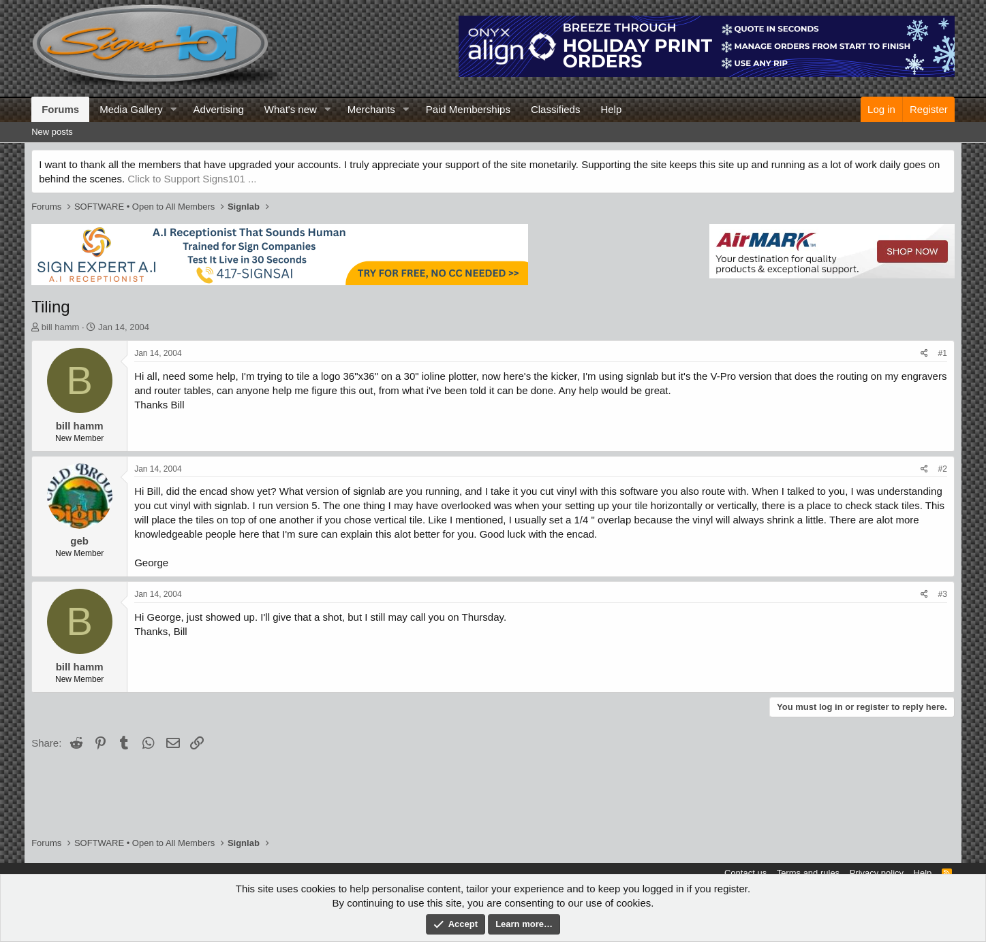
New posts (52, 132)
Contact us (745, 873)
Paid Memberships (468, 109)
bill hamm (61, 327)
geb (79, 541)
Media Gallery (131, 109)
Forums (60, 109)
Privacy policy (877, 873)
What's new (290, 109)
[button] (173, 109)
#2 (942, 469)
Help (610, 109)
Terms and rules (808, 873)
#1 (942, 353)
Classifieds (556, 109)
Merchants (371, 109)
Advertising (219, 109)
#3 (942, 594)
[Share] (924, 353)
